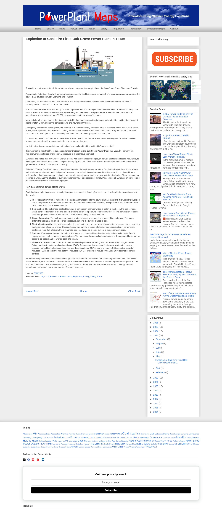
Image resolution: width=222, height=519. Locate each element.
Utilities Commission (104, 447)
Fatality (86, 276)
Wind (155, 447)
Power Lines (192, 440)
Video (120, 447)
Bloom (91, 434)
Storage (196, 444)
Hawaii (173, 438)
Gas (135, 437)
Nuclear (146, 440)
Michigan (102, 441)
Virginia (126, 447)
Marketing (87, 441)
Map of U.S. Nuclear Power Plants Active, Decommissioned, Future (179, 294)
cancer (113, 434)
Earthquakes (194, 434)
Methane (95, 441)
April (158, 368)
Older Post (134, 291)
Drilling (166, 434)
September (161, 339)
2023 (156, 335)
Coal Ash (135, 433)
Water (148, 446)
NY (153, 441)
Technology (135, 28)
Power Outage (31, 443)
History (189, 438)
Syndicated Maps (156, 28)
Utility (114, 447)
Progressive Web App (59, 444)
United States (84, 447)
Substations (35, 447)
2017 (156, 399)
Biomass (84, 434)
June (158, 352)
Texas (99, 276)
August (159, 343)
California (98, 434)
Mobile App (110, 441)
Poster (182, 441)
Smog (171, 444)
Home (38, 28)
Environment (66, 276)
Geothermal (143, 438)
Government (156, 437)
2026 (156, 322)
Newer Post (32, 291)
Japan (60, 441)
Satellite (154, 444)
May (158, 356)
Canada (106, 434)
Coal (46, 276)
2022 (156, 377)
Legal (75, 441)
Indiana (42, 441)
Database (159, 434)
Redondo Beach (108, 444)
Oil (165, 441)
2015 (156, 407)
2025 (156, 327)
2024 (156, 331)
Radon (86, 444)
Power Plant (76, 28)
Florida (122, 438)
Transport (62, 447)
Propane (71, 444)
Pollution (176, 441)
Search (50, 28)
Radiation (79, 444)
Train (48, 447)
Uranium (93, 447)
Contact (174, 28)
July (158, 348)
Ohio (162, 441)
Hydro (35, 440)
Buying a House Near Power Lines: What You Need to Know (178, 174)
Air (42, 276)
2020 (156, 386)
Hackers (167, 438)
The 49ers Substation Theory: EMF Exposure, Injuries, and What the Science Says (179, 274)
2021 (156, 382)
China (119, 434)
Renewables (131, 444)
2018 (156, 395)
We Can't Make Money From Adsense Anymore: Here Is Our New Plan (178, 197)
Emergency (37, 438)
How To (27, 440)
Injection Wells (51, 441)
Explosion (77, 276)
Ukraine (75, 447)
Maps (62, 28)
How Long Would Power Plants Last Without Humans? (178, 155)
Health (91, 28)
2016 (156, 403)
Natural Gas (135, 440)
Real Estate (95, 444)
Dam (152, 434)
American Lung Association (49, 434)
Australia (72, 434)
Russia (139, 444)
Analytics (64, 434)
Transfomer (54, 447)
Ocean (157, 441)
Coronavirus (145, 434)
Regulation (118, 28)
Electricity (27, 438)
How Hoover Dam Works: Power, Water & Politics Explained (179, 214)
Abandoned (27, 434)
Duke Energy (174, 434)
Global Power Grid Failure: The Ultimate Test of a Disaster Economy (178, 117)
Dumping (184, 434)
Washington (140, 447)
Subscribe (26, 447)
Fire (117, 438)
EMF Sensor (48, 438)
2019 (156, 390)
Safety (103, 28)
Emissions (54, 276)
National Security (122, 441)
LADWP (65, 441)
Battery (78, 434)
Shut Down (163, 444)
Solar (190, 444)
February (160, 372)
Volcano (132, 447)
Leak (71, 441)
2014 (156, 412)
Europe (97, 438)
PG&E (169, 441)
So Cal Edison (181, 444)
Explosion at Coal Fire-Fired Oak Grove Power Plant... (171, 361)
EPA (92, 438)
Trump (68, 447)
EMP (68, 438)
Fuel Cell (129, 438)
